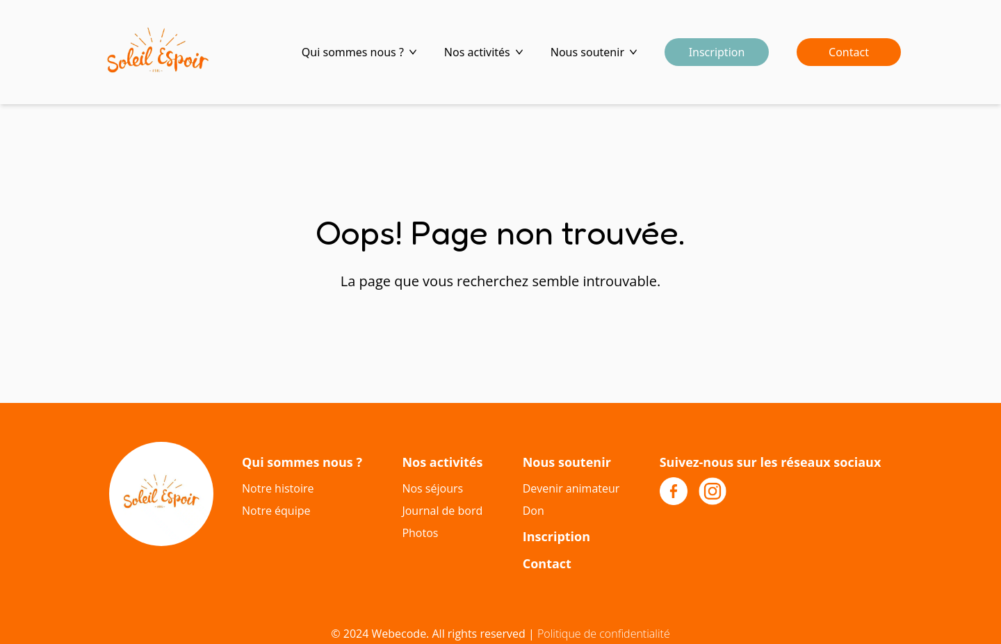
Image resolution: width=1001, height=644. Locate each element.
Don (533, 510)
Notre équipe (276, 510)
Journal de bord (442, 510)
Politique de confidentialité (603, 633)
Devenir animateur (571, 488)
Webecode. (401, 633)
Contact (849, 52)
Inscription (717, 52)
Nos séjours (432, 488)
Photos (420, 532)
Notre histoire (278, 488)
